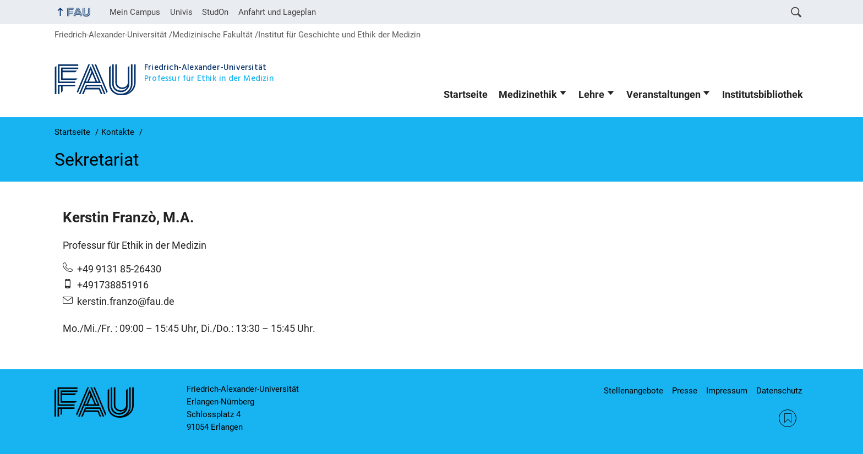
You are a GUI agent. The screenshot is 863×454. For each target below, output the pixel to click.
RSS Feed (787, 418)
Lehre (591, 94)
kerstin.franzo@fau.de (125, 301)
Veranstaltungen (663, 94)
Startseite (466, 94)
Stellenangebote (633, 391)
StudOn (215, 12)
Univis (181, 12)
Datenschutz (779, 391)
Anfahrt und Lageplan (277, 12)
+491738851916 (113, 285)
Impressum (726, 391)
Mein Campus (135, 12)
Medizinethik (528, 94)
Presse (684, 391)
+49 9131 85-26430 (119, 269)
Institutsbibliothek (762, 94)
